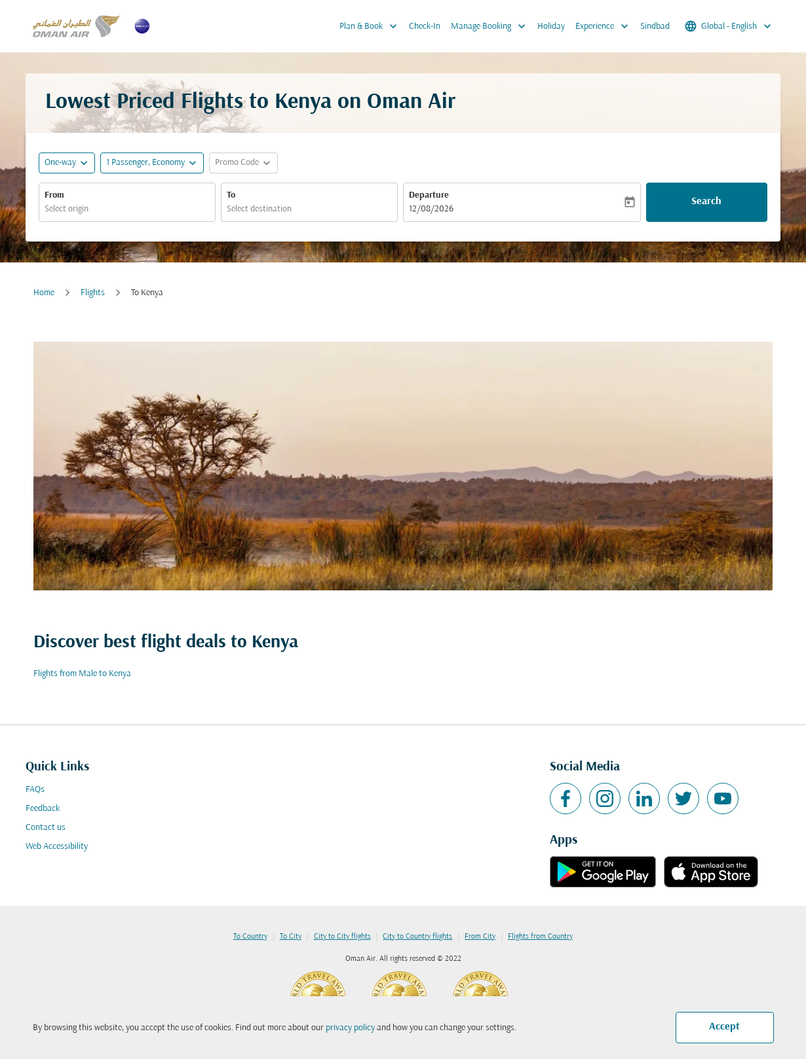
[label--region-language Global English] (729, 26)
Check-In (424, 26)
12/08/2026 (431, 209)
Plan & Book (371, 26)
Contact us (46, 828)
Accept (724, 1027)
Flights (93, 293)
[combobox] (127, 209)
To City (290, 937)
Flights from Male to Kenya (82, 674)
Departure (429, 195)
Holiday (551, 26)
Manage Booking (491, 26)
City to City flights (342, 937)
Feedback (43, 809)
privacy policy (350, 1028)
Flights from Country (540, 937)
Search (706, 201)
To (231, 195)
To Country (250, 937)
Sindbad (655, 26)
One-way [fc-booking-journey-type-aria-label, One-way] (60, 163)
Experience (605, 26)
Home (43, 293)
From (54, 195)
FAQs (35, 790)
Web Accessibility (57, 847)
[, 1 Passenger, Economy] (145, 163)
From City (480, 937)
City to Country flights (417, 937)
